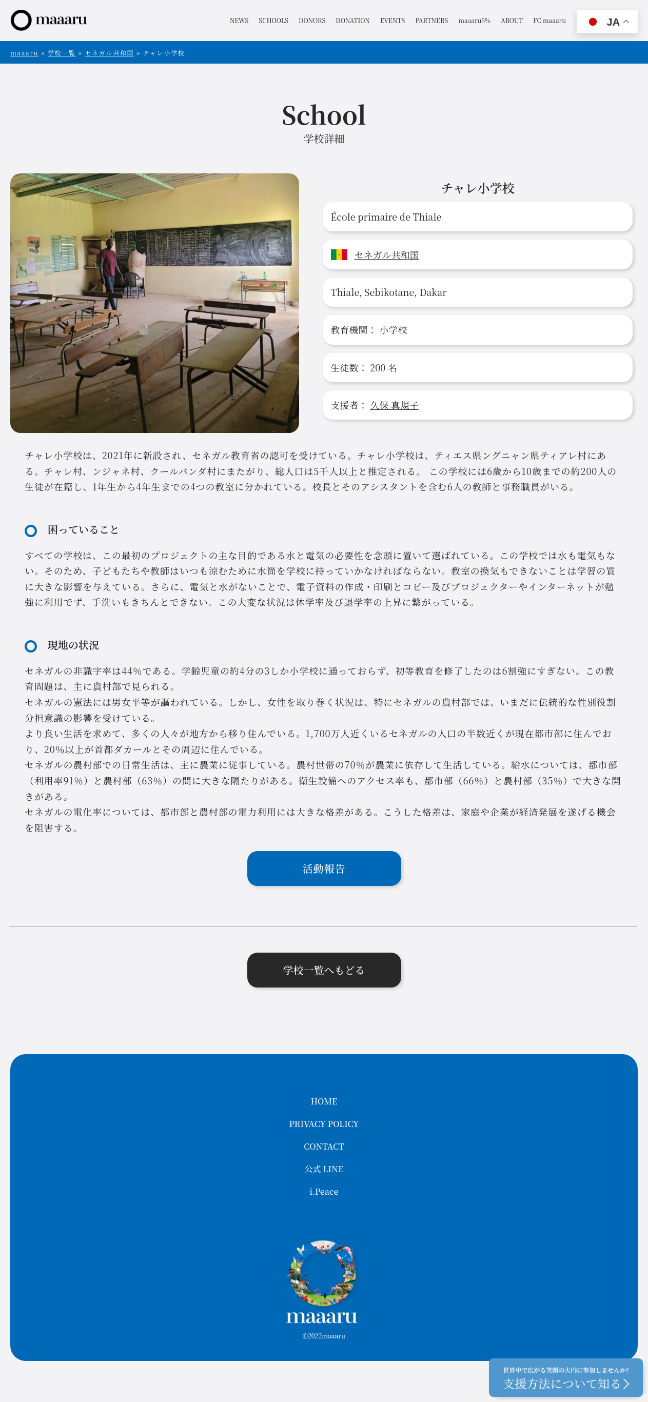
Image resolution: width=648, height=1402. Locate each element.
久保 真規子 (394, 404)
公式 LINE (324, 1169)
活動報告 (324, 868)
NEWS (239, 20)
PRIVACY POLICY (324, 1124)
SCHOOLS (273, 20)
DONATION (353, 20)
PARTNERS (431, 20)
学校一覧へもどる (324, 969)
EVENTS (392, 20)
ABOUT (512, 20)
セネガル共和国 (109, 52)
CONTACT (324, 1146)
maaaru (24, 52)
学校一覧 (62, 52)
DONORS (312, 20)
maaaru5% (474, 20)
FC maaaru (549, 20)
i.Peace (323, 1191)
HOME (324, 1101)
